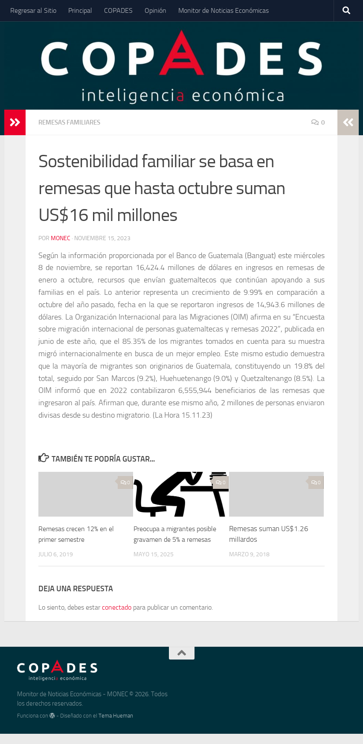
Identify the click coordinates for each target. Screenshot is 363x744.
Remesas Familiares (72, 122)
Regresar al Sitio (33, 10)
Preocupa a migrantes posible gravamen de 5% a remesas (173, 539)
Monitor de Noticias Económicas (223, 10)
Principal (80, 10)
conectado (116, 617)
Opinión (155, 10)
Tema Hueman (116, 726)
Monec (60, 237)
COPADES (118, 10)
